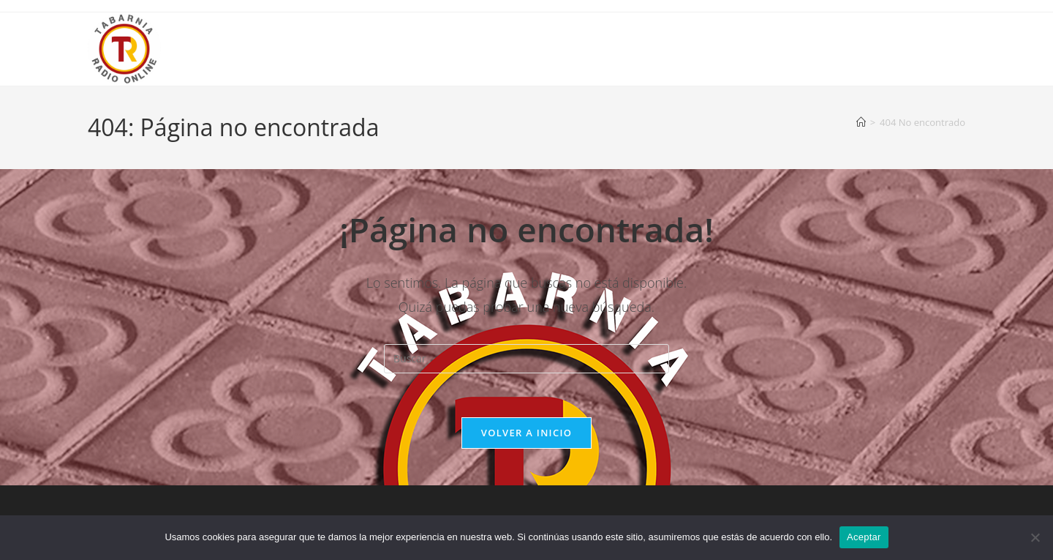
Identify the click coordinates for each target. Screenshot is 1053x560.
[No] (1034, 537)
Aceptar (864, 536)
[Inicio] (861, 122)
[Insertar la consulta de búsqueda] (526, 358)
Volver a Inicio (526, 432)
